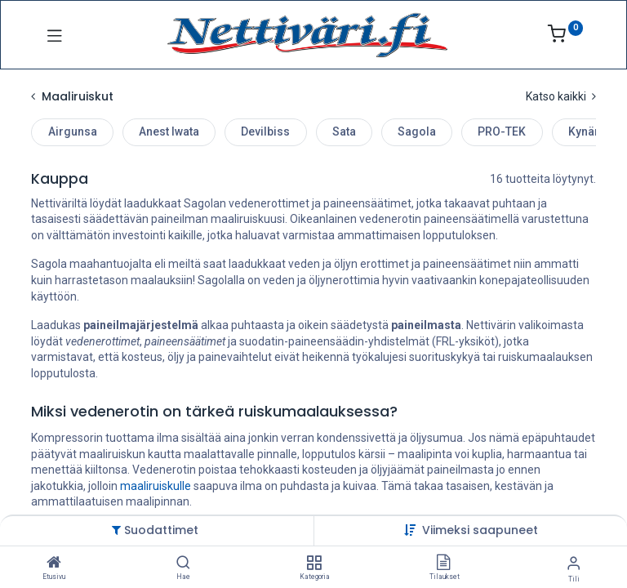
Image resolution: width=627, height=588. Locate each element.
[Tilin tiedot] (573, 563)
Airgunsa (72, 131)
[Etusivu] (54, 563)
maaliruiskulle (155, 485)
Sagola (417, 131)
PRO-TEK (502, 131)
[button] (480, 530)
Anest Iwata (169, 131)
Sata (344, 131)
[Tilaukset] (443, 563)
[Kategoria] (314, 563)
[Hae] (183, 563)
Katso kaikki (561, 96)
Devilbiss (265, 131)
